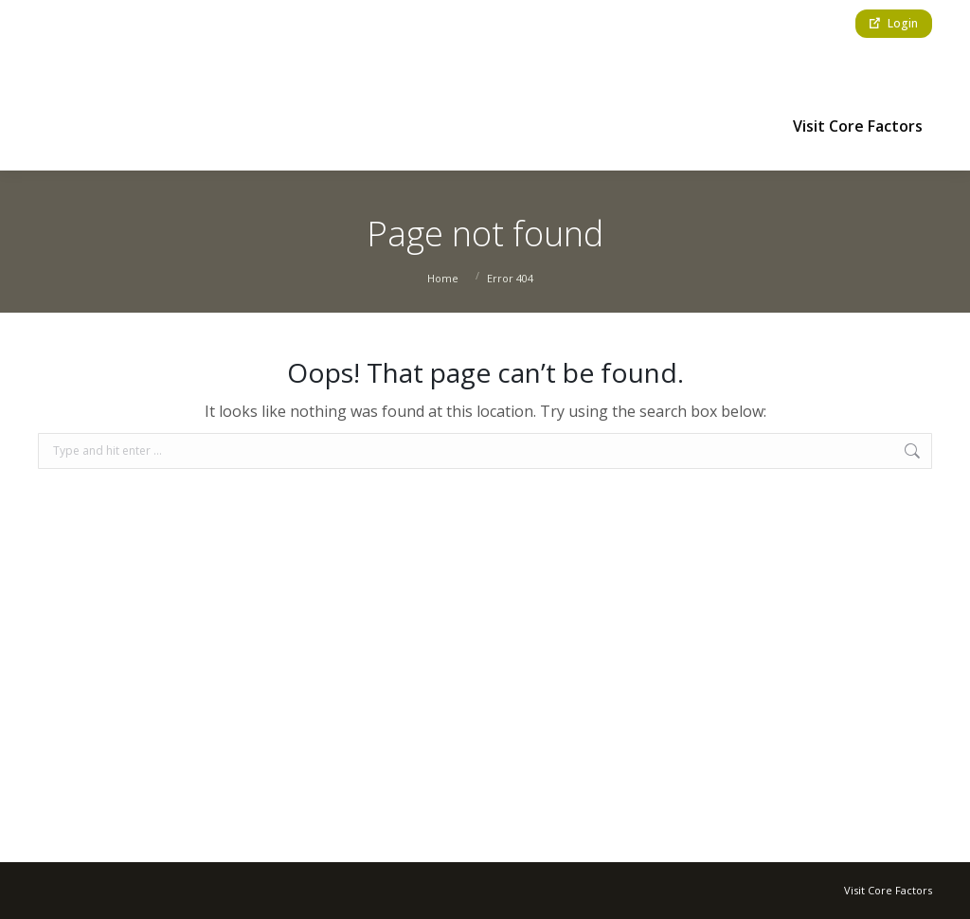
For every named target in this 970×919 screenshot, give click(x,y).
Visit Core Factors (888, 890)
